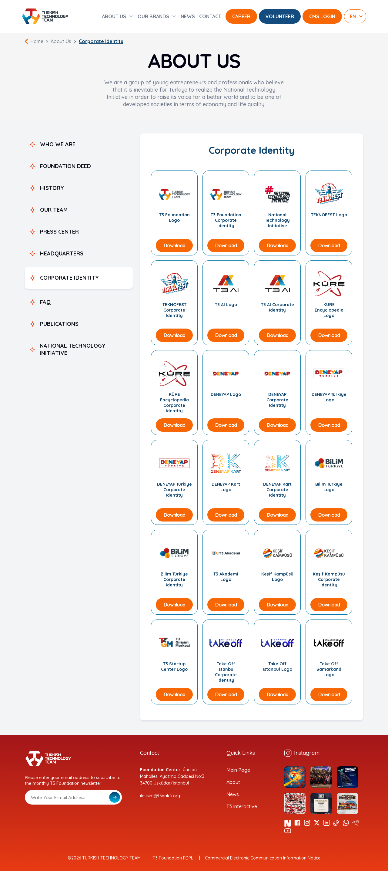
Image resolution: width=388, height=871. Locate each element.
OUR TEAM (54, 209)
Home (36, 41)
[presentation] (71, 819)
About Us (61, 41)
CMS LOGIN (322, 16)
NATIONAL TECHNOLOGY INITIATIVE (72, 349)
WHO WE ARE (57, 144)
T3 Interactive (241, 806)
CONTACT (210, 16)
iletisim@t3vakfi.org (160, 795)
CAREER (241, 16)
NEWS (188, 16)
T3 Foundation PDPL (172, 858)
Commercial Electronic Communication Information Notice (262, 858)
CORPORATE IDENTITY (69, 277)
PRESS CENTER (59, 231)
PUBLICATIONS (59, 323)
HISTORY (52, 187)
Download (174, 245)
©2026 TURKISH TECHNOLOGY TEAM (104, 858)
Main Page (238, 770)
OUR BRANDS (153, 16)
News (232, 794)
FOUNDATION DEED (65, 166)
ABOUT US (114, 16)
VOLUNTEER (280, 16)
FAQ (45, 302)
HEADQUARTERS (61, 253)
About (233, 782)
